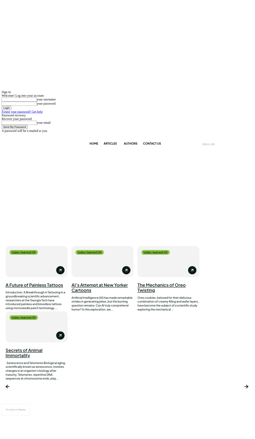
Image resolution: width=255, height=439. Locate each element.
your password (46, 103)
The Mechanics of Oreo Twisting (161, 287)
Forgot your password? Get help (22, 111)
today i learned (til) (24, 252)
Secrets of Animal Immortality (24, 352)
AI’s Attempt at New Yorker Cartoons (100, 287)
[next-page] (246, 387)
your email (44, 122)
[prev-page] (8, 387)
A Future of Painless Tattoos (34, 285)
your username (46, 99)
